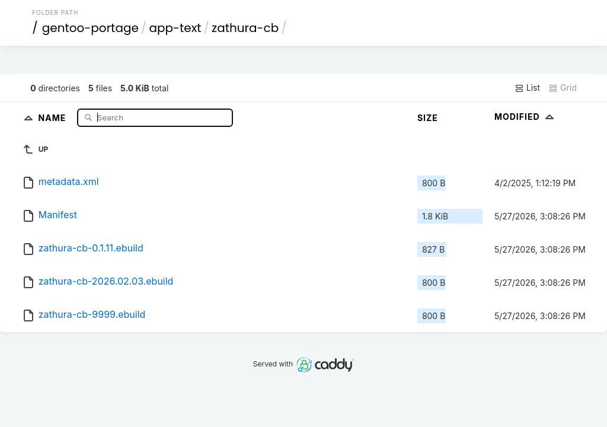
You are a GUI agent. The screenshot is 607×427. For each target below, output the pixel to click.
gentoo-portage (90, 28)
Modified (525, 116)
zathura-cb (245, 28)
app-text (175, 28)
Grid (562, 87)
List (527, 87)
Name (54, 117)
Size (427, 118)
